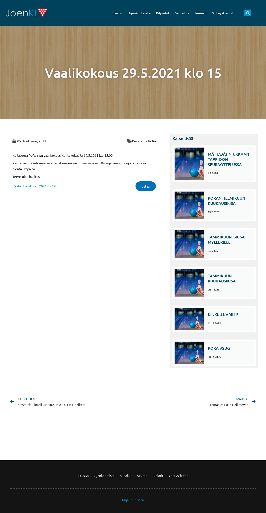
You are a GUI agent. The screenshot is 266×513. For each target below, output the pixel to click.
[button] (247, 13)
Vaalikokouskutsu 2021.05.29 (34, 186)
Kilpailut (163, 13)
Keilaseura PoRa (144, 141)
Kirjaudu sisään (133, 500)
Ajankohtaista (139, 13)
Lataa (146, 186)
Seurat (182, 13)
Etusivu (117, 13)
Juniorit (201, 13)
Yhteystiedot (222, 13)
